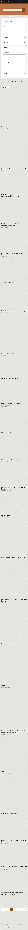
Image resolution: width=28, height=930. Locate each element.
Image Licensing (10, 927)
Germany (5, 87)
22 (23, 909)
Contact (3, 927)
